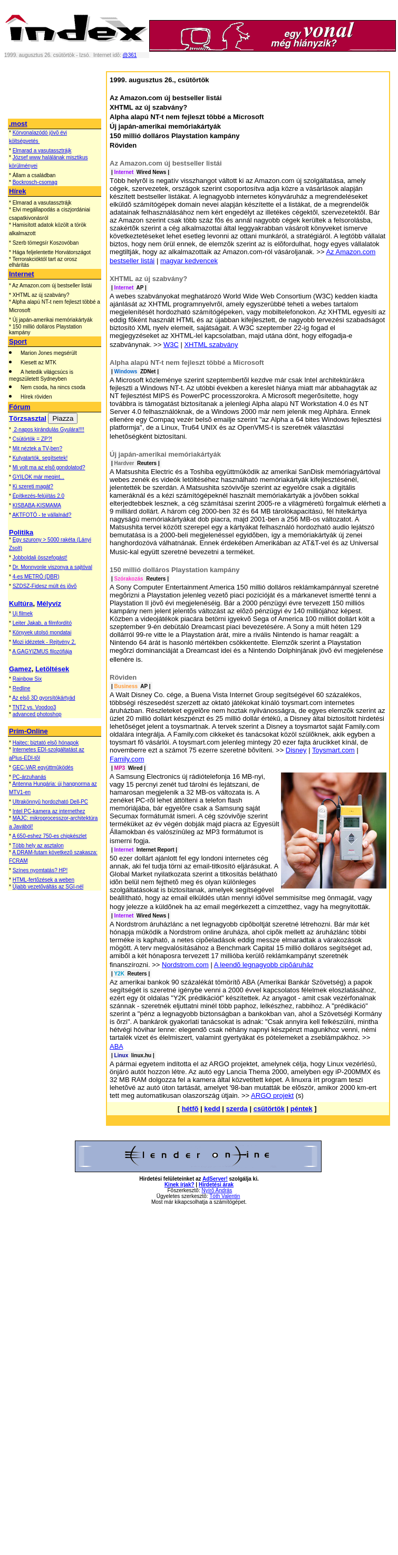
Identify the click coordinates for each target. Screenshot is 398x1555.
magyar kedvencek (189, 261)
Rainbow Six (27, 679)
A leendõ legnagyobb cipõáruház (264, 965)
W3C (171, 345)
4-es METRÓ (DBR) (36, 576)
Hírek (17, 191)
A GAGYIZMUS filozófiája (42, 651)
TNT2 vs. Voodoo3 (34, 707)
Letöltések (52, 669)
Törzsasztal (27, 418)
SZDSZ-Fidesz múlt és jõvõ (45, 586)
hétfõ (190, 1109)
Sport (18, 341)
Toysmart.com (333, 750)
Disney (296, 750)
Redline (22, 688)
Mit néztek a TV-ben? (37, 448)
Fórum (19, 407)
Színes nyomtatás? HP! (40, 870)
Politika (21, 532)
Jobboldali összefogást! (40, 558)
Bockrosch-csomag (35, 182)
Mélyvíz (49, 603)
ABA (116, 1046)
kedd (212, 1109)
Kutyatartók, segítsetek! (40, 458)
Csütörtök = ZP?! (32, 439)
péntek (301, 1109)
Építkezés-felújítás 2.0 (38, 496)
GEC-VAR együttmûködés (43, 767)
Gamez (20, 669)
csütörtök (269, 1109)
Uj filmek (23, 613)
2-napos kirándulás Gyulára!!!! (48, 429)
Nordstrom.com (185, 965)
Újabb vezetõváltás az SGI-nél (48, 887)
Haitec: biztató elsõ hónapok (46, 743)
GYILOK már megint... (38, 477)
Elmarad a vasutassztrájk (42, 150)
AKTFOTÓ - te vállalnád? (41, 515)
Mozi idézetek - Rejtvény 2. (44, 642)
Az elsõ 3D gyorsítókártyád (43, 698)
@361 (130, 55)
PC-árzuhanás (29, 777)
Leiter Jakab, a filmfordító (42, 623)
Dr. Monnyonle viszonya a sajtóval (52, 567)
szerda (237, 1109)
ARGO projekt (272, 1095)
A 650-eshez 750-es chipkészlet (49, 836)
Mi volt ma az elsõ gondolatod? (49, 467)
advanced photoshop (37, 714)
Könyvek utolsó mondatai (42, 632)
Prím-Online (28, 731)
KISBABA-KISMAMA (37, 505)
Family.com (127, 759)
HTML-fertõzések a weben (43, 880)
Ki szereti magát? (33, 486)
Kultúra (21, 603)
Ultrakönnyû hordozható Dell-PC (50, 802)
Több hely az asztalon (38, 845)
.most (18, 124)
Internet (21, 274)
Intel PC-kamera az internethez (49, 811)
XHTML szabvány (211, 345)
